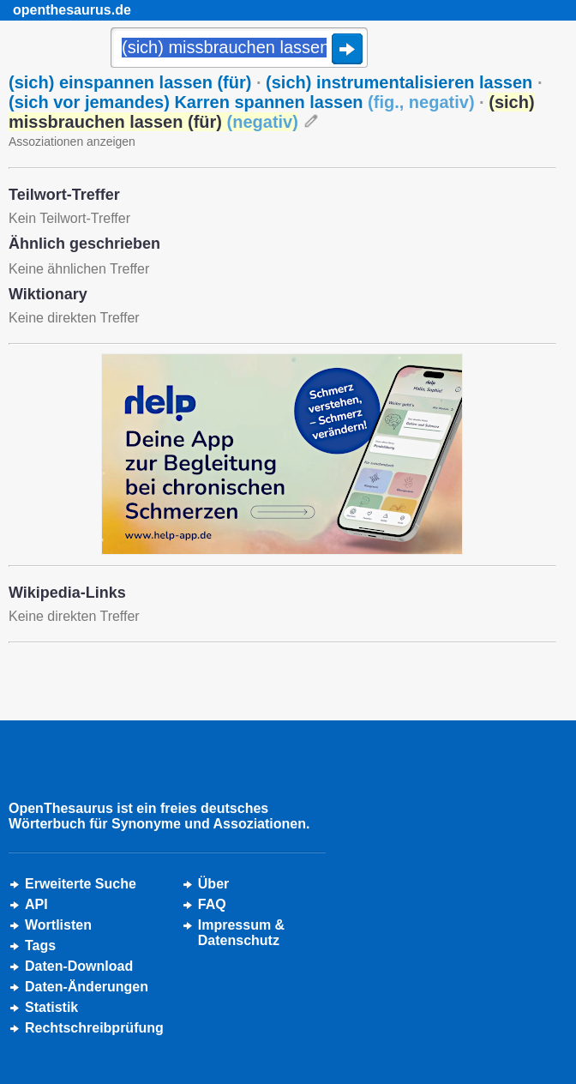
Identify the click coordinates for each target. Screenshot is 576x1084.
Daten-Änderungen (86, 986)
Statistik (51, 1007)
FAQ (212, 904)
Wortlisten (58, 925)
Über (213, 883)
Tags (40, 945)
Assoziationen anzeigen (72, 141)
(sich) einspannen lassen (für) (130, 82)
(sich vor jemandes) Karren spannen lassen (242, 102)
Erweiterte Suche (80, 883)
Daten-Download (79, 966)
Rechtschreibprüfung (94, 1028)
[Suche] (239, 48)
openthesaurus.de (72, 10)
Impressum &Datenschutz (241, 933)
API (36, 904)
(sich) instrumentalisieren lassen (399, 82)
